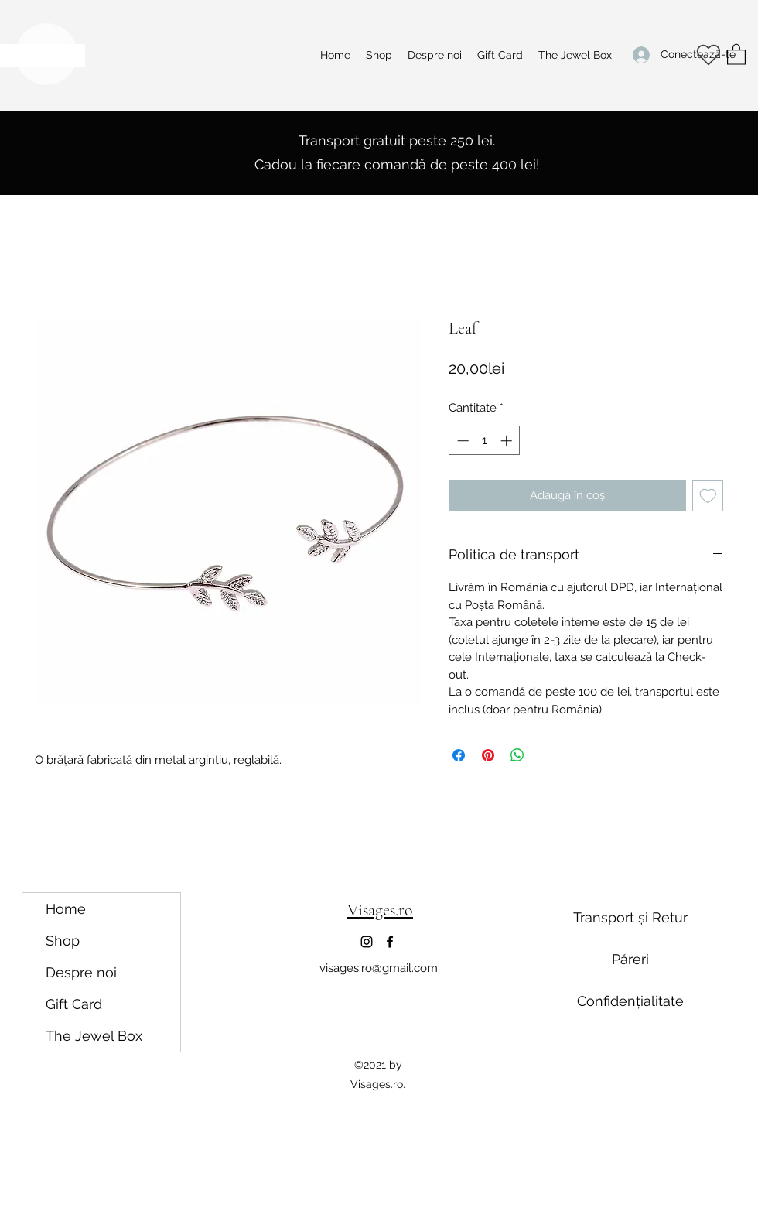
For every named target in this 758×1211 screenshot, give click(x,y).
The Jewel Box (94, 1036)
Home (66, 909)
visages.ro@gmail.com (378, 968)
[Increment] (507, 440)
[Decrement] (461, 440)
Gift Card (74, 1004)
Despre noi (81, 972)
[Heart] (708, 55)
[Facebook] (390, 941)
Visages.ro (380, 910)
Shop (63, 940)
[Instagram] (366, 941)
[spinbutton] (484, 440)
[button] (736, 54)
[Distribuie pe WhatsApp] (517, 755)
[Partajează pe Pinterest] (488, 755)
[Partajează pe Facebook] (458, 755)
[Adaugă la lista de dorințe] (708, 495)
